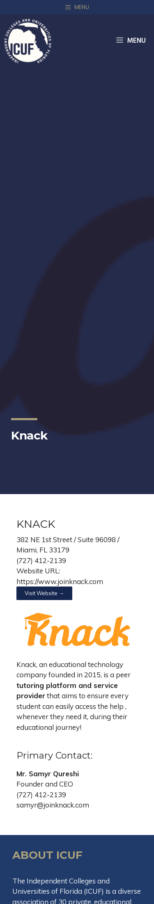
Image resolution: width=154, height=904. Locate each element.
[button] (44, 593)
